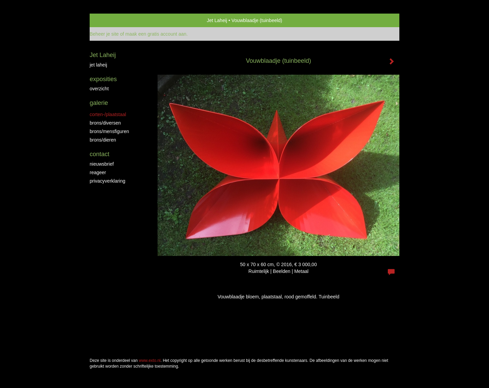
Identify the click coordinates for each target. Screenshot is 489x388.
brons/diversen (105, 123)
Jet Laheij (217, 20)
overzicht (99, 88)
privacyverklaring (107, 181)
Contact (99, 154)
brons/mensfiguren (109, 131)
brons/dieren (103, 140)
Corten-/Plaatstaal (108, 114)
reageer (98, 172)
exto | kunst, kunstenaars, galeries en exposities (109, 20)
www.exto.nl (150, 360)
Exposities (103, 79)
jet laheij (98, 65)
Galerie (99, 102)
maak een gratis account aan (155, 34)
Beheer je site (104, 34)
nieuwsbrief (102, 164)
